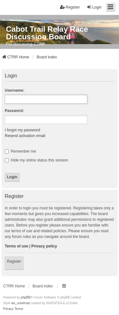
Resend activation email (25, 136)
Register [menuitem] (70, 7)
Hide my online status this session (36, 160)
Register (14, 261)
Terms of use (16, 246)
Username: (14, 90)
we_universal (20, 303)
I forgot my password (22, 130)
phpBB (25, 297)
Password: (14, 110)
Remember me (20, 151)
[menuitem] (8, 309)
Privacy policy (44, 246)
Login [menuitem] (94, 7)
